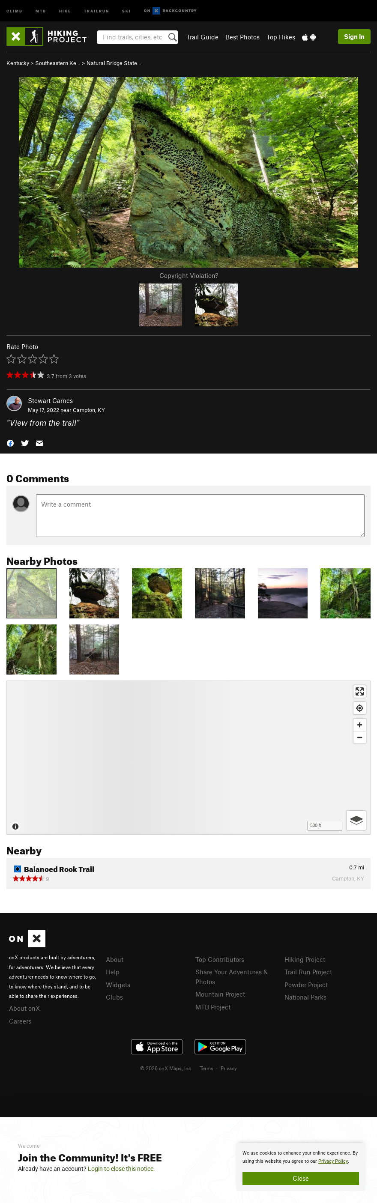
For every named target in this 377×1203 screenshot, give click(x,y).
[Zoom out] (359, 737)
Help (113, 972)
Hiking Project (304, 959)
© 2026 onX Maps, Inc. (166, 1068)
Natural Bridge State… (114, 63)
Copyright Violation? (188, 275)
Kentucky (17, 63)
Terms (206, 1068)
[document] (300, 1167)
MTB (41, 10)
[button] (10, 443)
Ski (126, 10)
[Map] (188, 757)
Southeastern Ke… (58, 63)
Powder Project (306, 984)
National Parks (305, 997)
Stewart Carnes (50, 400)
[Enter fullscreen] (359, 691)
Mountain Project (220, 994)
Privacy (229, 1068)
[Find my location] (359, 708)
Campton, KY (89, 409)
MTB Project (212, 1007)
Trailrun (96, 10)
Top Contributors (219, 959)
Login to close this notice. (121, 1168)
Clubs (114, 997)
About (114, 959)
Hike (65, 10)
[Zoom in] (359, 725)
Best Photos (242, 37)
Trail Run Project (308, 972)
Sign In (354, 36)
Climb (14, 10)
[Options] (356, 820)
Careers (20, 1021)
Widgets (118, 984)
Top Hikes (280, 37)
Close (301, 1178)
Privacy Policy (333, 1161)
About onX (24, 1008)
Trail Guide (202, 37)
